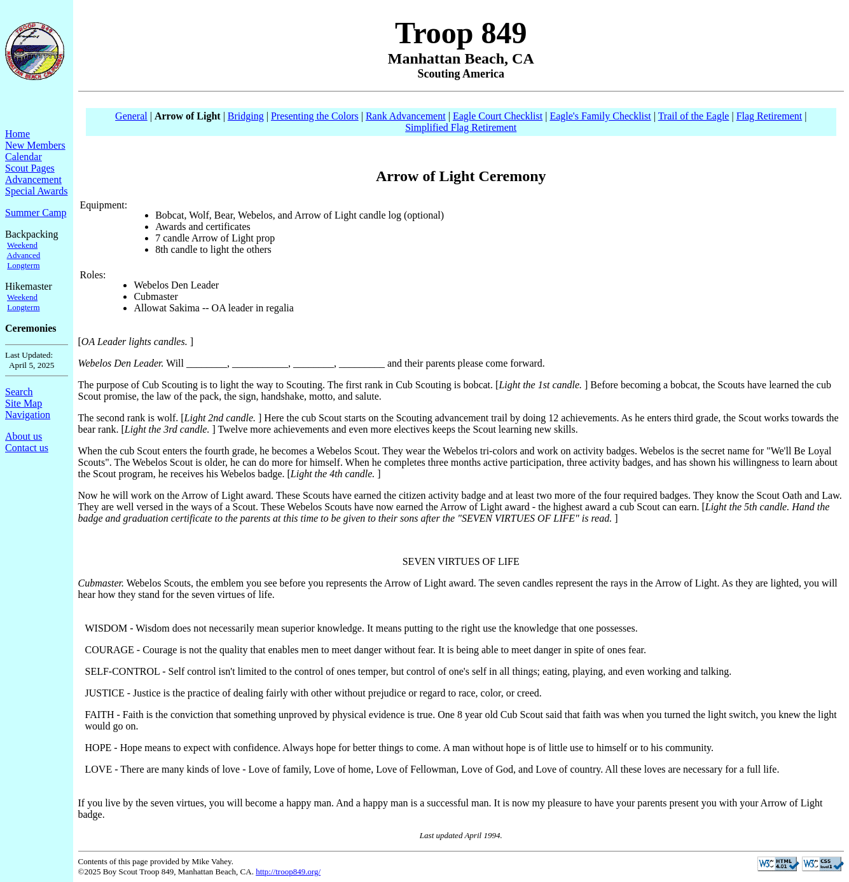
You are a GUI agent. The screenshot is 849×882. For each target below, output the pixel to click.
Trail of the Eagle (693, 116)
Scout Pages (30, 168)
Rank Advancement (406, 116)
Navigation (27, 414)
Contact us (26, 447)
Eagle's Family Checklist (600, 116)
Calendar (23, 156)
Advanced (24, 255)
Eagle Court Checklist (497, 116)
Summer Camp (35, 212)
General (131, 116)
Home (17, 133)
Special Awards (36, 191)
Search (19, 391)
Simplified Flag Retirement (460, 127)
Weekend (22, 245)
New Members (35, 145)
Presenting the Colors (315, 116)
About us (23, 436)
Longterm (23, 265)
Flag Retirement (769, 116)
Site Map (23, 403)
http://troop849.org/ (288, 871)
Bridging (246, 116)
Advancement (33, 179)
